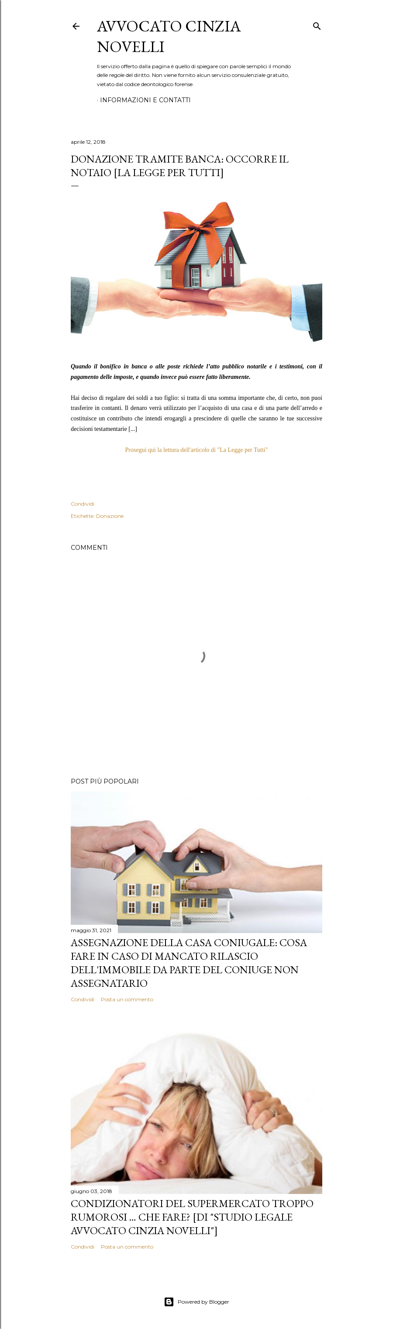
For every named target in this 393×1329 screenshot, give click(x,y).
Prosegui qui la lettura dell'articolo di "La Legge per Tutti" (196, 450)
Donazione (110, 516)
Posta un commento (127, 999)
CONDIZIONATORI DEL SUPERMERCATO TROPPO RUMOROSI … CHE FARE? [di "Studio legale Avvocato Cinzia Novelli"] (192, 1217)
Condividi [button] (82, 503)
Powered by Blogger (196, 1302)
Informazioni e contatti (145, 100)
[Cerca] (317, 24)
